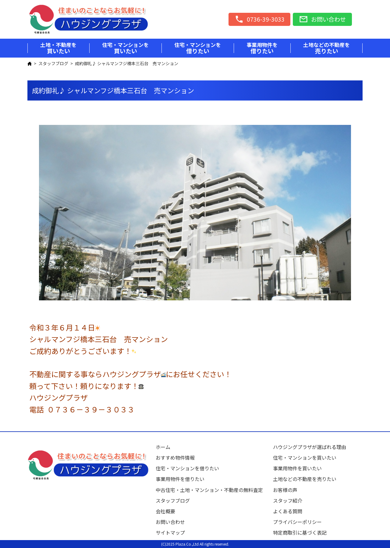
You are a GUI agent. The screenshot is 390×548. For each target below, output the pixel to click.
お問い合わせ (170, 521)
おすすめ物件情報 (175, 457)
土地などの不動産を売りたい (304, 479)
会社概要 (165, 511)
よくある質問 (287, 511)
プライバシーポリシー (297, 521)
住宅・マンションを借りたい (187, 468)
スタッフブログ (53, 63)
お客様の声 (285, 489)
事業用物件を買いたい (297, 468)
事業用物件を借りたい (180, 479)
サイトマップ (170, 532)
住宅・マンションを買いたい (304, 457)
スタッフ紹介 (287, 500)
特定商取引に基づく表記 (300, 532)
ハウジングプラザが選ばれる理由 (309, 447)
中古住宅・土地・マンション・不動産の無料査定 (212, 489)
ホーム (163, 447)
